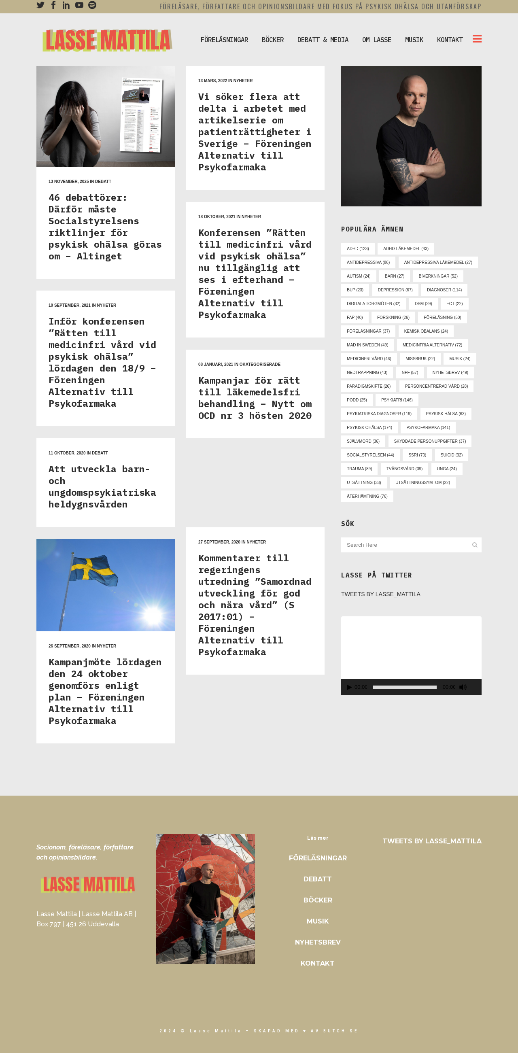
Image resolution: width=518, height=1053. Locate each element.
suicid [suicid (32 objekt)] (452, 455)
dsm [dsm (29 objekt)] (423, 303)
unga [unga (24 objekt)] (447, 469)
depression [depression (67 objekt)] (395, 290)
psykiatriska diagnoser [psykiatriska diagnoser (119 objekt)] (379, 414)
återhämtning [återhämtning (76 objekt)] (367, 496)
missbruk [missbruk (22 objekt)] (420, 359)
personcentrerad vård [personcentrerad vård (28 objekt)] (436, 386)
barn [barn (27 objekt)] (394, 276)
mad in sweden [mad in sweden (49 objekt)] (367, 345)
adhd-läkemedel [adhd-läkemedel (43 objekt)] (406, 248)
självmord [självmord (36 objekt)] (363, 441)
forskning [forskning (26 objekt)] (393, 317)
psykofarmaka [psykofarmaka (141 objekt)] (428, 427)
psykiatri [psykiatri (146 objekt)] (397, 400)
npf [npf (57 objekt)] (410, 372)
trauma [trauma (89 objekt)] (359, 469)
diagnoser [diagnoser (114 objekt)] (444, 290)
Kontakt (318, 963)
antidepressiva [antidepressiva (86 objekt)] (368, 262)
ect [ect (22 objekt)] (454, 303)
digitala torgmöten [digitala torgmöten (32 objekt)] (373, 303)
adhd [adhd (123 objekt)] (358, 248)
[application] (411, 655)
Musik (318, 921)
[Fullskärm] (476, 687)
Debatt (318, 879)
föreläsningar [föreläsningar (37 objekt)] (368, 331)
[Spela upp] (349, 687)
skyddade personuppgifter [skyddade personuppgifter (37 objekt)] (430, 441)
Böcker (318, 900)
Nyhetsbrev (318, 942)
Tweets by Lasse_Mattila (380, 594)
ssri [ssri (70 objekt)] (417, 455)
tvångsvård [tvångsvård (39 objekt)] (404, 469)
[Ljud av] (463, 687)
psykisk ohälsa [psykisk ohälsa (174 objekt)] (369, 427)
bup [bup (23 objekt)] (355, 290)
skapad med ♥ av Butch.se (306, 1031)
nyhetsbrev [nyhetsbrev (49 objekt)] (450, 372)
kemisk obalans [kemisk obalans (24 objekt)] (426, 331)
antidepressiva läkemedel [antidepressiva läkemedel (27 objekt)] (438, 262)
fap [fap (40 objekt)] (355, 317)
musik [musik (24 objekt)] (459, 359)
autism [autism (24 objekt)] (358, 276)
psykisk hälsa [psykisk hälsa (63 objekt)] (446, 414)
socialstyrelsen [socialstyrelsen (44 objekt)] (370, 455)
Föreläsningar (318, 858)
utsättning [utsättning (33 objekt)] (364, 482)
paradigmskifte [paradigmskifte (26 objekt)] (369, 386)
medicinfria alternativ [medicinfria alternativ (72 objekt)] (432, 345)
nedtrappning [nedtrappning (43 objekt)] (367, 372)
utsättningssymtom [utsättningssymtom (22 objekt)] (422, 482)
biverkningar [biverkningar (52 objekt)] (438, 276)
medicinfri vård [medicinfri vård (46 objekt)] (369, 359)
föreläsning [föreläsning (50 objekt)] (442, 317)
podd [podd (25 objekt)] (357, 400)
